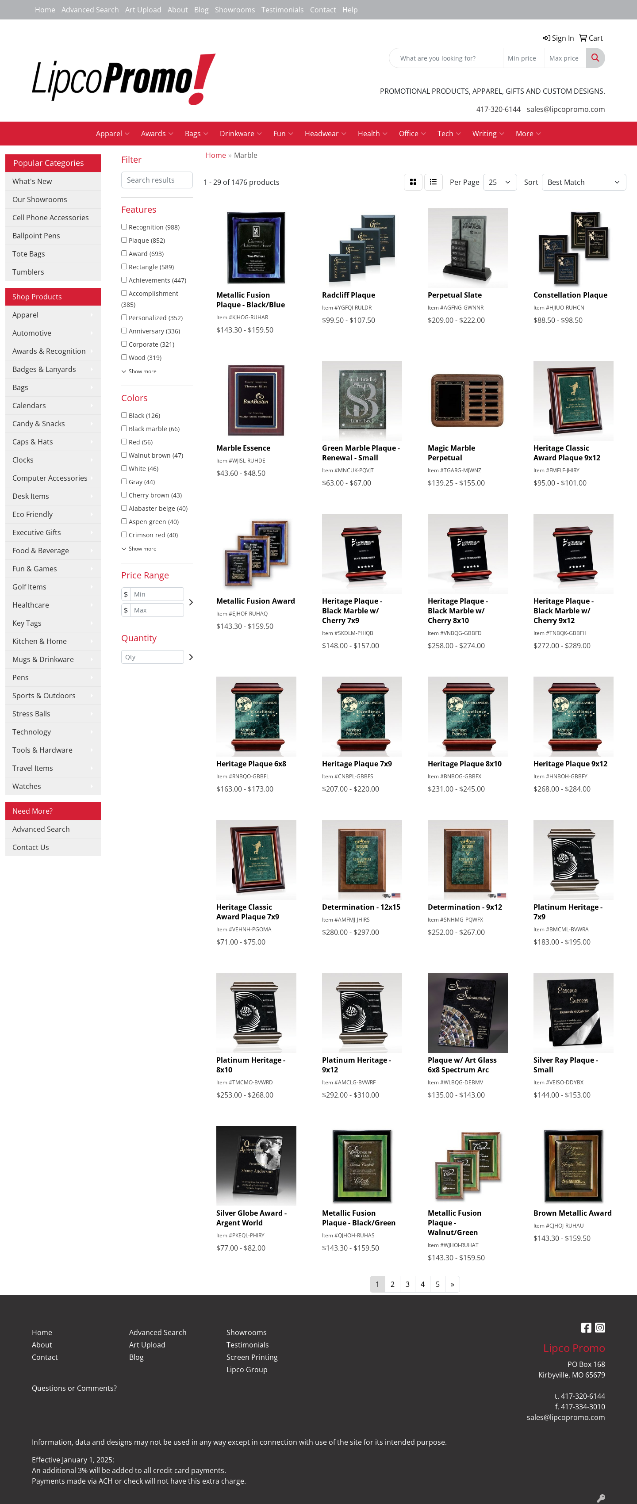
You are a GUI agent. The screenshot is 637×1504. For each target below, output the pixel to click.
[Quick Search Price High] (566, 58)
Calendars (29, 405)
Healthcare (30, 605)
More (528, 133)
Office (412, 133)
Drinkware (241, 133)
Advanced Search (90, 10)
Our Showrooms (39, 199)
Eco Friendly (32, 514)
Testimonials (282, 10)
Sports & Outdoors (44, 695)
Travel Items (32, 768)
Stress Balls (31, 714)
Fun (283, 133)
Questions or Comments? (74, 1388)
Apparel (113, 133)
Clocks (23, 460)
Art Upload (143, 10)
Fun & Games (34, 569)
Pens (20, 677)
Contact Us (30, 847)
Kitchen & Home (39, 641)
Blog (201, 10)
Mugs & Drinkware (43, 659)
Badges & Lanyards (44, 369)
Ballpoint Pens (36, 236)
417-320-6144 (498, 109)
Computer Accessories (50, 478)
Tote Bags (28, 254)
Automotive (31, 333)
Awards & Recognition (49, 351)
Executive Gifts (36, 532)
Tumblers (28, 272)
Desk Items (30, 496)
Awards (157, 133)
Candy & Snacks (38, 424)
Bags (196, 133)
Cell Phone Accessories (50, 217)
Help (350, 10)
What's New (32, 181)
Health (373, 133)
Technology (31, 732)
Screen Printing (252, 1357)
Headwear (325, 133)
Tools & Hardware (42, 750)
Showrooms (235, 10)
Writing (488, 133)
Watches (26, 786)
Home (45, 10)
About (178, 10)
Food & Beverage (40, 550)
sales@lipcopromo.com (566, 109)
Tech (449, 133)
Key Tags (27, 623)
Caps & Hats (32, 442)
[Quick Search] (446, 58)
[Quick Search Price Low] (524, 58)
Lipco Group (247, 1369)
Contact (323, 10)
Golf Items (29, 587)
